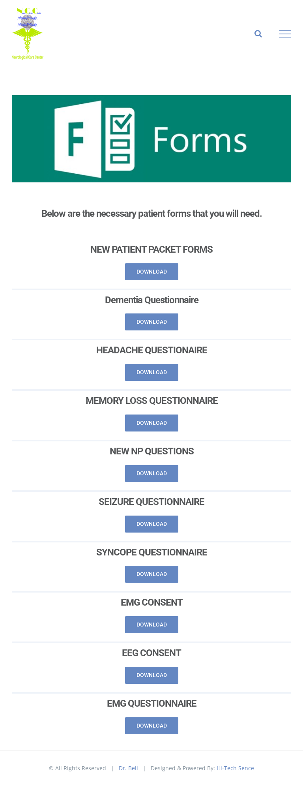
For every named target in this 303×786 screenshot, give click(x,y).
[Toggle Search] (258, 34)
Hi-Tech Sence (235, 768)
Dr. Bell (128, 768)
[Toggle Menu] (285, 34)
